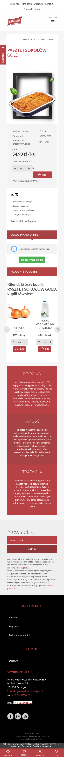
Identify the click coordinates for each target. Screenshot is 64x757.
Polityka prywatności (19, 635)
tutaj (26, 567)
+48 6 (16, 702)
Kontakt (49, 3)
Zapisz (32, 549)
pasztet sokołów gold (26, 221)
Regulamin (27, 3)
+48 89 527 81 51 (21, 695)
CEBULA (19, 327)
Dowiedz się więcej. (42, 746)
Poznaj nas (14, 3)
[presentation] (6, 329)
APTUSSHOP (43, 736)
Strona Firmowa (32, 9)
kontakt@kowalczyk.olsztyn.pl (25, 691)
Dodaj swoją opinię (32, 259)
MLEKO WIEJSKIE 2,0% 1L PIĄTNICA (45, 324)
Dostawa (38, 3)
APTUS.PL (40, 739)
